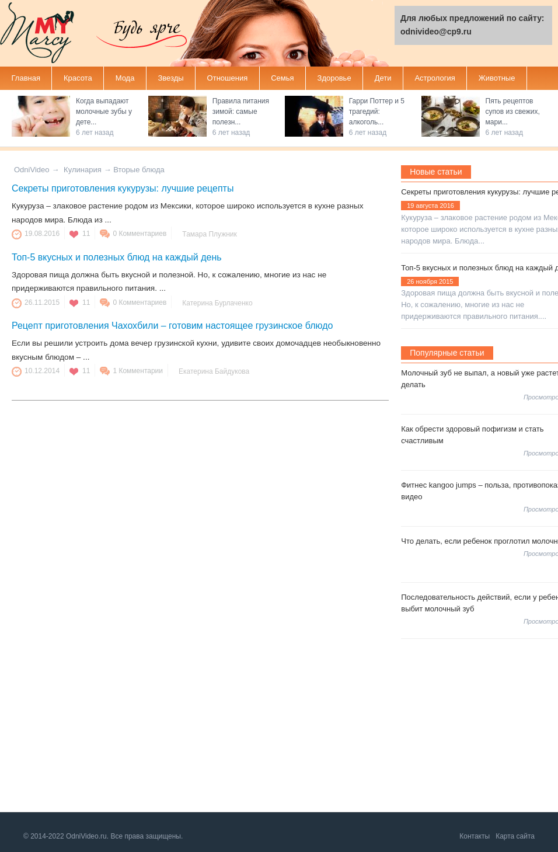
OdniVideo (31, 169)
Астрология (434, 78)
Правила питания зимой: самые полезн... (240, 111)
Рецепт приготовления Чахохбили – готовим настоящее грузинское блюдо (172, 326)
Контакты (474, 836)
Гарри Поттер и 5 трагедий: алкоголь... (376, 111)
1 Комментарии (138, 371)
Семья (282, 78)
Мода (125, 78)
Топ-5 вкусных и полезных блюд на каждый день (117, 257)
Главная (26, 78)
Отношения (227, 78)
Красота (78, 78)
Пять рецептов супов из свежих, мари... (513, 111)
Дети (383, 78)
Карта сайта (515, 836)
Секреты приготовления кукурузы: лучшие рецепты (122, 188)
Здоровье (334, 78)
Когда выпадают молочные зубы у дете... (104, 111)
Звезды (170, 78)
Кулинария (83, 169)
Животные (497, 78)
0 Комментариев (139, 233)
